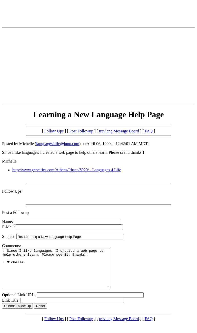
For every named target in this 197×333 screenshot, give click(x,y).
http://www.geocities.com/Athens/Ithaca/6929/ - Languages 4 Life (66, 170)
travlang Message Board (119, 131)
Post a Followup (15, 212)
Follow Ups (54, 131)
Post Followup (81, 131)
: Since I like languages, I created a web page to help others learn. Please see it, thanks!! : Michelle (62, 272)
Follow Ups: (12, 191)
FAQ (149, 131)
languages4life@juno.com (57, 143)
